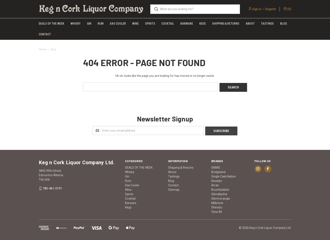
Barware (186, 23)
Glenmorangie (220, 197)
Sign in (256, 9)
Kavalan (216, 179)
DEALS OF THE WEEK (51, 23)
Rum (101, 23)
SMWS (215, 166)
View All (216, 210)
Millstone (217, 202)
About (250, 23)
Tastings (267, 23)
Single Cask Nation (223, 175)
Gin (89, 23)
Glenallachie (219, 193)
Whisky (76, 23)
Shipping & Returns (225, 23)
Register (270, 9)
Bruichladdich (220, 188)
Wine (135, 23)
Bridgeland (218, 171)
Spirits (150, 23)
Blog (283, 23)
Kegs (202, 23)
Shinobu (216, 206)
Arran (215, 184)
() (287, 9)
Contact (45, 34)
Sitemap (174, 188)
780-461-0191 (52, 187)
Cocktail (167, 23)
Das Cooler (118, 23)
